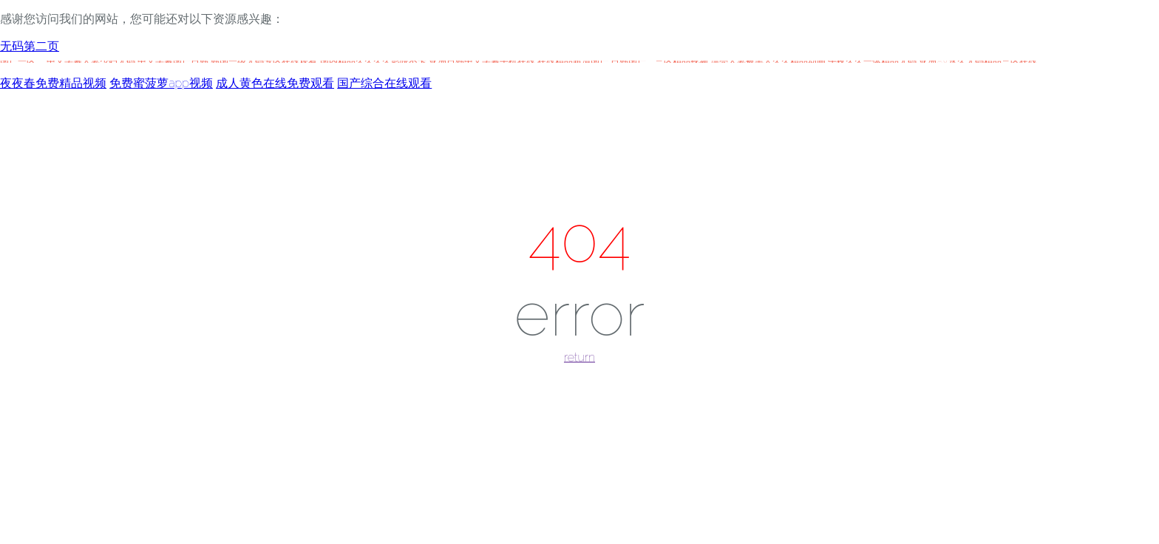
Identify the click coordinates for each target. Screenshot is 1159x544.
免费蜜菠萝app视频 (161, 83)
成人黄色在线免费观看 (275, 83)
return (579, 357)
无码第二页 (29, 46)
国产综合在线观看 (384, 83)
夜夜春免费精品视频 (53, 83)
